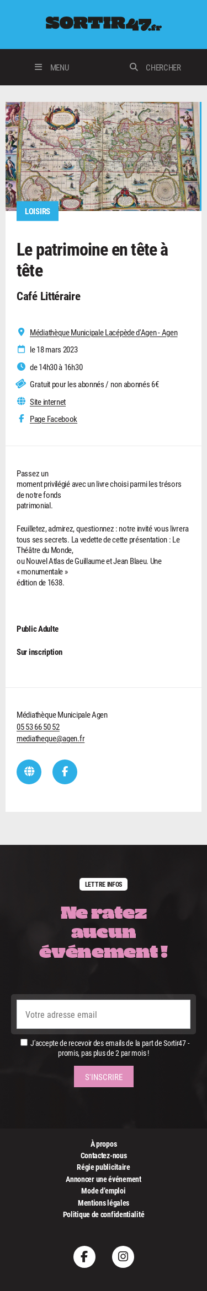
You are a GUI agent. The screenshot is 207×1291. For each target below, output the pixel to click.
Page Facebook (53, 419)
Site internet (48, 401)
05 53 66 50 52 (38, 726)
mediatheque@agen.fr (50, 738)
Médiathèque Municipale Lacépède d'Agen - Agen (104, 332)
